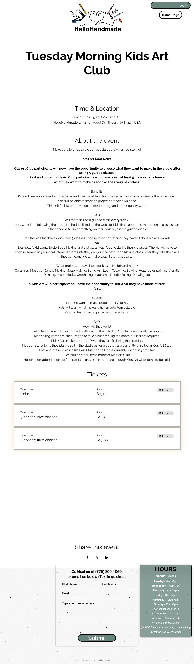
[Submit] (97, 638)
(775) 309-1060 (109, 571)
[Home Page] (170, 15)
